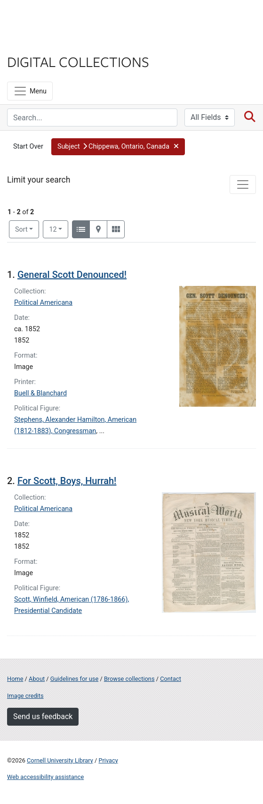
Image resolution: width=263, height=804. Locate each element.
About (37, 678)
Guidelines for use (74, 678)
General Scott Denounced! (72, 274)
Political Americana (43, 303)
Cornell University (54, 18)
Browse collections (129, 678)
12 (58, 229)
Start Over (28, 146)
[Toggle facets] (243, 184)
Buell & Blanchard (40, 393)
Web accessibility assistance (45, 776)
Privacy (108, 760)
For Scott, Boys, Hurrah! (67, 480)
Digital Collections (78, 61)
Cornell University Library (60, 760)
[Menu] (30, 91)
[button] (118, 146)
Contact (170, 678)
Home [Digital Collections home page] (15, 678)
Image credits (25, 695)
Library (35, 43)
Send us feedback (42, 716)
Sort (21, 230)
